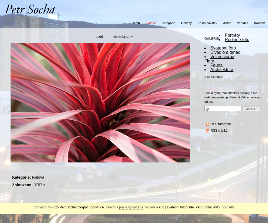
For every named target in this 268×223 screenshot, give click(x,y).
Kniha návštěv (207, 23)
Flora (209, 61)
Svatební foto (223, 48)
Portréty (232, 35)
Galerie (151, 23)
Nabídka (242, 23)
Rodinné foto (237, 39)
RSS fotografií (221, 124)
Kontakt (259, 23)
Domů (136, 23)
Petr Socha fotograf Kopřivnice (82, 207)
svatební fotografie (180, 207)
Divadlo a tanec (225, 52)
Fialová (38, 177)
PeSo (160, 207)
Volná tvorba (222, 56)
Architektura (221, 69)
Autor (227, 23)
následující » (122, 36)
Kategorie (168, 23)
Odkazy (186, 23)
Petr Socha (203, 207)
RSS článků (219, 130)
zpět (99, 36)
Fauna (216, 65)
